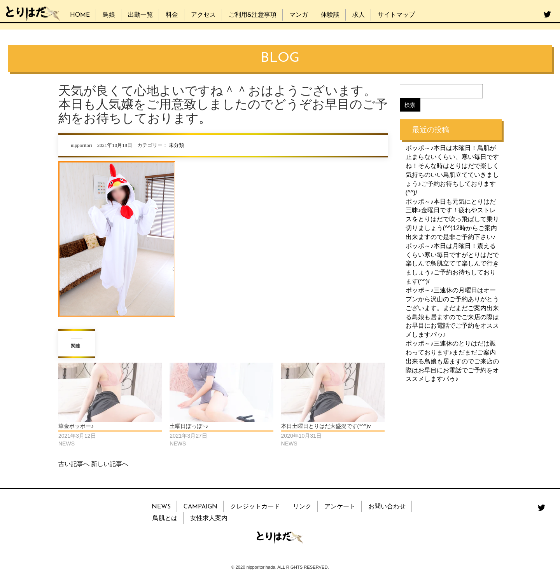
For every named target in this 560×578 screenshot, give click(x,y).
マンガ (298, 15)
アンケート (339, 507)
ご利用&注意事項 (252, 15)
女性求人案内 (209, 518)
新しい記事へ (109, 464)
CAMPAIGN (200, 507)
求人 (358, 15)
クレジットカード (255, 507)
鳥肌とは (164, 518)
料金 (172, 15)
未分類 (176, 145)
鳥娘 (109, 15)
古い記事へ (73, 464)
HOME (80, 15)
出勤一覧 (140, 15)
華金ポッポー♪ (76, 426)
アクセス (203, 15)
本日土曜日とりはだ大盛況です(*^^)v (326, 426)
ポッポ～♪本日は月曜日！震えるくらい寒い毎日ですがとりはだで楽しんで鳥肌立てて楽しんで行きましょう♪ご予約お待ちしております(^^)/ (452, 263)
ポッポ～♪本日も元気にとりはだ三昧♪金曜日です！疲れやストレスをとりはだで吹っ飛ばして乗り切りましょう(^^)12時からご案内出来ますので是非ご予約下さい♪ (452, 219)
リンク (302, 507)
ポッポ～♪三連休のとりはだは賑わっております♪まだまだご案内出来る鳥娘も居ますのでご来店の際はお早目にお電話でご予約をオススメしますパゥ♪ (452, 361)
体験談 (330, 15)
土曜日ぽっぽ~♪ (189, 426)
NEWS (161, 507)
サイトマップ (396, 15)
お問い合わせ (387, 507)
